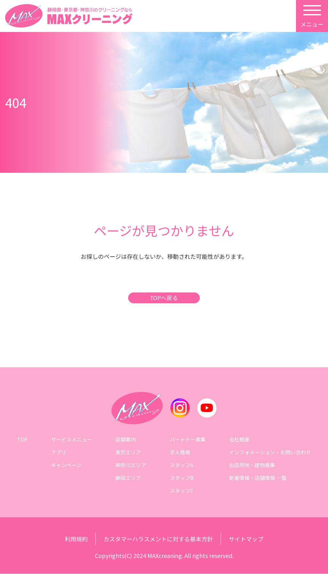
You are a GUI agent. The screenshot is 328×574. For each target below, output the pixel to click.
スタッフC (181, 490)
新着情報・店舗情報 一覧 (258, 478)
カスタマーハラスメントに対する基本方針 (158, 539)
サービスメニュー (71, 439)
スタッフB (182, 478)
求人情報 (180, 452)
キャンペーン (66, 465)
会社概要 (239, 439)
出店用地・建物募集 (252, 465)
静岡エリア (128, 478)
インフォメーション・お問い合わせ (270, 452)
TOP (22, 439)
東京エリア (128, 452)
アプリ (58, 452)
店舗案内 (125, 439)
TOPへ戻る (164, 298)
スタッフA (181, 465)
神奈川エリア (130, 465)
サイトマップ (246, 539)
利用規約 (76, 539)
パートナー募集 (188, 439)
